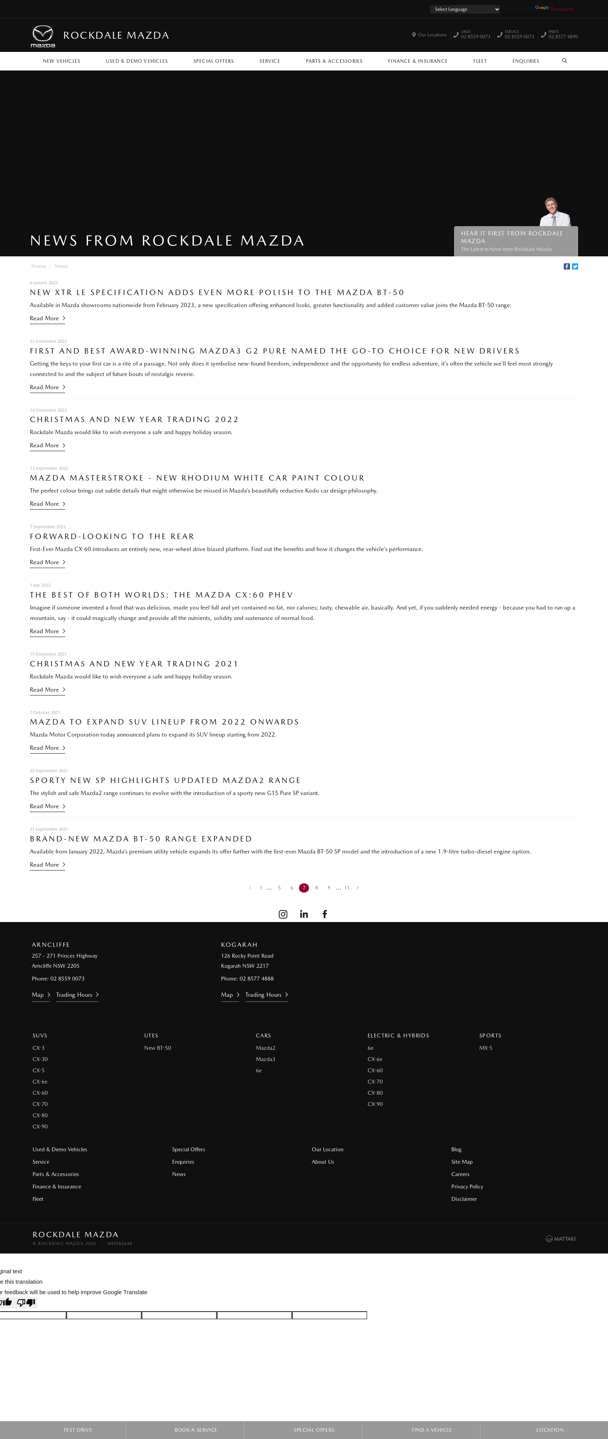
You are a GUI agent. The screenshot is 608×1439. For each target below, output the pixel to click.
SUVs (40, 1035)
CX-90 (40, 1126)
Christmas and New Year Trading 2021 (135, 663)
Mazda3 (265, 1059)
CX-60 (40, 1093)
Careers (460, 1174)
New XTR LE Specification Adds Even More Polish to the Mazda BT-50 (217, 292)
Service (269, 61)
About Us (323, 1162)
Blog (456, 1149)
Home (38, 266)
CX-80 (40, 1115)
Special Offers (213, 61)
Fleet (480, 61)
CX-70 (40, 1104)
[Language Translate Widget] (465, 9)
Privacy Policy (467, 1186)
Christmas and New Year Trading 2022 (135, 419)
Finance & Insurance (418, 61)
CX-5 (39, 1070)
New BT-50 (157, 1048)
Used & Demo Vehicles (137, 61)
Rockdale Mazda (116, 35)
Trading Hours (74, 994)
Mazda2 (265, 1048)
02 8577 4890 (563, 35)
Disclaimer (464, 1199)
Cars (263, 1035)
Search (560, 61)
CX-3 (39, 1048)
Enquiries (526, 61)
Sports (490, 1035)
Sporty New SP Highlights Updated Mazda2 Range (166, 780)
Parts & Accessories (334, 61)
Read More (44, 318)
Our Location (328, 1149)
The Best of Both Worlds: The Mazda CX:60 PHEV (162, 594)
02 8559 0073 (476, 35)
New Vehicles (61, 61)
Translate (554, 8)
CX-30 (40, 1059)
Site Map (462, 1162)
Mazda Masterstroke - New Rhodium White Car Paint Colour (197, 478)
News (61, 266)
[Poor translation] (26, 1302)
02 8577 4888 (257, 978)
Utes (151, 1035)
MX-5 (485, 1048)
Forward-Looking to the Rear (112, 536)
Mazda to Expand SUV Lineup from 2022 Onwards (165, 721)
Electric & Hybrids (398, 1035)
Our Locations (432, 35)
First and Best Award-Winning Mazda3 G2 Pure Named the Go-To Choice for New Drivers (275, 350)
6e (259, 1070)
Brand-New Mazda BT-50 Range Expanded (141, 838)
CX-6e (40, 1081)
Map (38, 994)
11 (347, 888)
